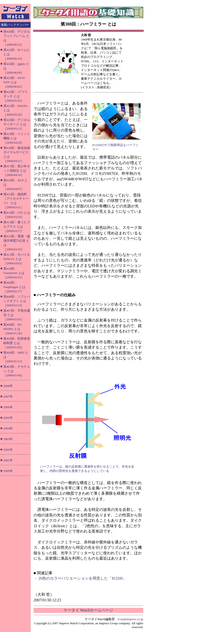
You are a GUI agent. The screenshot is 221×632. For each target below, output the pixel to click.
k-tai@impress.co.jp (130, 619)
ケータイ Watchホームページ (88, 610)
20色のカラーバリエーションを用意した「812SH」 (82, 578)
